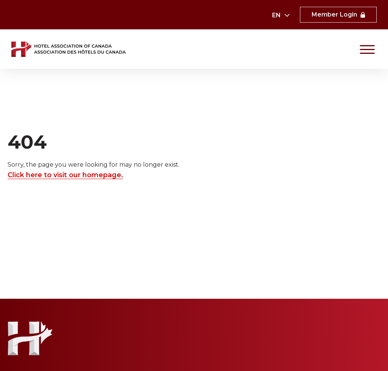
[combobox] (280, 15)
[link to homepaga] (69, 49)
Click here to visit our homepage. (65, 175)
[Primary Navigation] (367, 49)
